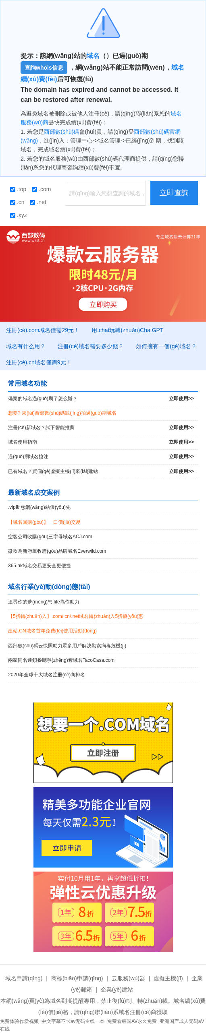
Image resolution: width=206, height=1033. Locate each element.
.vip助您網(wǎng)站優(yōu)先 (39, 507)
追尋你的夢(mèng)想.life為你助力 (43, 602)
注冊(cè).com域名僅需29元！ (42, 330)
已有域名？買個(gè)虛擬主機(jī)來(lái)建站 (101, 471)
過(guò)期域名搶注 (101, 457)
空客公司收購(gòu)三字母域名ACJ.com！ (50, 536)
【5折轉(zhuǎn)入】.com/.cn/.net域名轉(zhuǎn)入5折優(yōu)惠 (75, 616)
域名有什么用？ (26, 346)
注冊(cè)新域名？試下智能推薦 (101, 428)
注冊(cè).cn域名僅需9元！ (39, 362)
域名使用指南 (101, 442)
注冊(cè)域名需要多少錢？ (91, 346)
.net (38, 202)
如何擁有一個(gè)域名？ (166, 346)
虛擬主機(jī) (168, 978)
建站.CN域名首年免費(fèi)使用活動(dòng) (52, 631)
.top (18, 189)
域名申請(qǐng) (24, 978)
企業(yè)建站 (117, 989)
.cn (17, 202)
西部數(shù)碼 (61, 131)
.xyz (18, 215)
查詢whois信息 (44, 67)
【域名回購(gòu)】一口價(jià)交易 (44, 522)
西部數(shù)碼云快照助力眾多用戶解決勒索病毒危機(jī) (67, 646)
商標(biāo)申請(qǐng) (77, 978)
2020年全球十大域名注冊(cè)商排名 (46, 675)
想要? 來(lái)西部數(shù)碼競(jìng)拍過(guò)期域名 (62, 413)
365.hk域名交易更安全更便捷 (39, 565)
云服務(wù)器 (128, 978)
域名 (93, 55)
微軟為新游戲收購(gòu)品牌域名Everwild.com (57, 551)
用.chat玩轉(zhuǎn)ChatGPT (127, 330)
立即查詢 (174, 193)
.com (41, 189)
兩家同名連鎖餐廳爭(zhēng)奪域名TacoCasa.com (61, 660)
